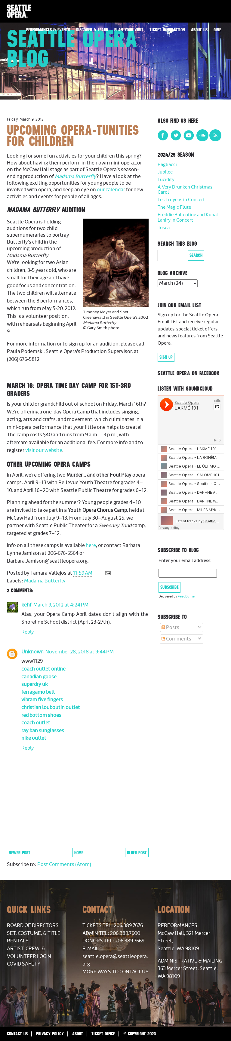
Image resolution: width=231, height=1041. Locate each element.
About (77, 1033)
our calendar (111, 189)
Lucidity (166, 180)
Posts (170, 627)
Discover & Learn (92, 29)
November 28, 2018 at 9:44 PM (79, 652)
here (91, 545)
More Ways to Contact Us (115, 972)
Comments (176, 639)
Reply (27, 632)
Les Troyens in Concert (181, 200)
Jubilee (165, 172)
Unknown (32, 652)
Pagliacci (167, 164)
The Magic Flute (174, 207)
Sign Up (166, 357)
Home (78, 852)
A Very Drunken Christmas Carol (185, 190)
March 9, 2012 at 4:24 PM (60, 605)
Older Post (137, 852)
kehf (26, 605)
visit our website (43, 450)
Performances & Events (48, 29)
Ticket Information (167, 29)
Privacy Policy (50, 1033)
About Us (199, 29)
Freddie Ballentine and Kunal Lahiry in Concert (188, 217)
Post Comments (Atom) (64, 864)
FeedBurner (187, 596)
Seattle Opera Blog (72, 48)
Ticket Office (103, 1033)
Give (217, 29)
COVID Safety (24, 964)
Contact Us (17, 1033)
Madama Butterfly (75, 176)
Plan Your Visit (128, 29)
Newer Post (19, 852)
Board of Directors (33, 925)
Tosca (164, 228)
